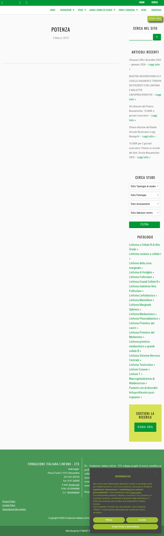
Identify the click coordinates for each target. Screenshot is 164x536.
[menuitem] (53, 10)
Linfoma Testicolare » (142, 365)
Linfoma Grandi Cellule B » (144, 281)
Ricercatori (65, 10)
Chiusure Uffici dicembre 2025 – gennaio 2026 (145, 62)
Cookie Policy (8, 505)
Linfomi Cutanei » (139, 369)
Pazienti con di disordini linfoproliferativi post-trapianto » (143, 392)
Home (52, 10)
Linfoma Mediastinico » (143, 314)
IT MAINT (83, 530)
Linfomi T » (135, 374)
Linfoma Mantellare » (141, 300)
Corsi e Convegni (127, 10)
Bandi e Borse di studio (101, 10)
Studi (80, 10)
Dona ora (155, 18)
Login (141, 2)
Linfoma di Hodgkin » (141, 272)
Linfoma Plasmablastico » (144, 318)
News (143, 10)
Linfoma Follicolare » (141, 277)
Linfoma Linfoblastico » (143, 295)
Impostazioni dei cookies (14, 509)
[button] (156, 473)
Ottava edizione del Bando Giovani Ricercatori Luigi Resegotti (143, 132)
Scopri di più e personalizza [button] (125, 526)
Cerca (155, 2)
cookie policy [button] (135, 492)
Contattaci (156, 10)
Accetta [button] (142, 520)
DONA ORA (145, 427)
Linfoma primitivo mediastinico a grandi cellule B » (142, 346)
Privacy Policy (8, 501)
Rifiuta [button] (109, 520)
